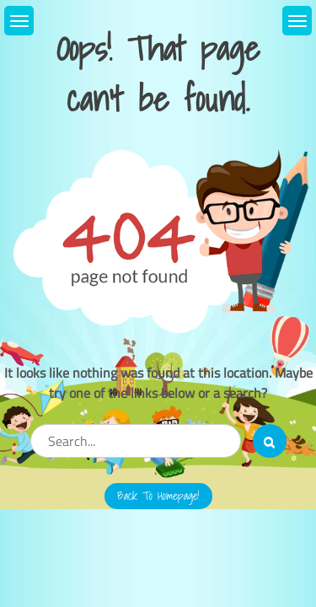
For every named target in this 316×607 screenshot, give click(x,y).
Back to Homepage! (158, 495)
